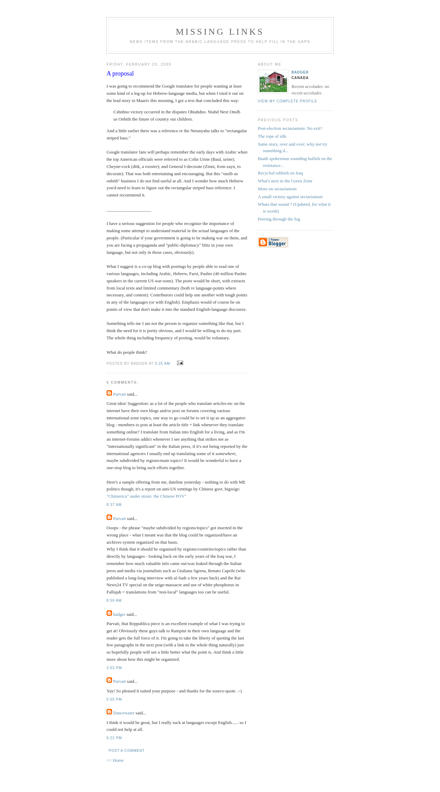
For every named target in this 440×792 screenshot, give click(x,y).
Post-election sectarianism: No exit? (290, 128)
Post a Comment (127, 751)
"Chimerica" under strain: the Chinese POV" (146, 496)
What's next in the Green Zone (285, 180)
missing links (220, 32)
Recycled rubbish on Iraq (280, 173)
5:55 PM (114, 699)
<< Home (115, 760)
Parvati (119, 394)
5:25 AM (162, 363)
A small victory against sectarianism (290, 196)
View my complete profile (287, 101)
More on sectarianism (277, 188)
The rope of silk (272, 136)
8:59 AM (114, 600)
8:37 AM (114, 505)
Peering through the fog (279, 219)
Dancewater (123, 712)
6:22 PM (114, 738)
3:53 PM (114, 668)
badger (119, 614)
